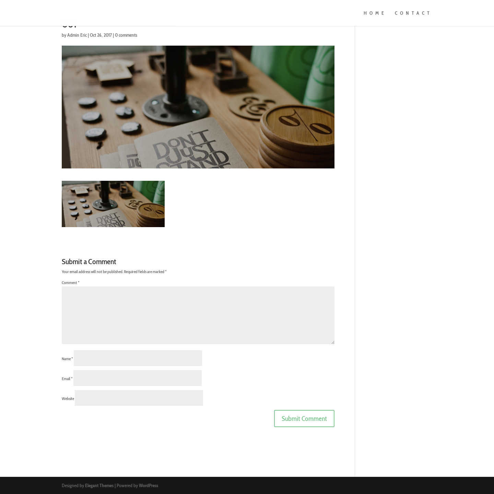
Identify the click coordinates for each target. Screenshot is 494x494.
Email (67, 378)
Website (68, 398)
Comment (71, 282)
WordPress (148, 485)
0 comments (126, 35)
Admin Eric (77, 35)
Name (67, 358)
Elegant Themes (99, 485)
